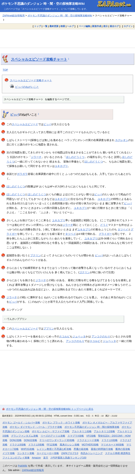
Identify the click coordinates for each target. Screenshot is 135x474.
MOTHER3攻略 (90, 444)
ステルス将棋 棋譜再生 (117, 453)
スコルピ (64, 336)
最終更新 (54, 26)
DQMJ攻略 (15, 440)
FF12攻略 (52, 444)
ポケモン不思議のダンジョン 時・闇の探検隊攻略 (92, 427)
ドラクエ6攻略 (109, 440)
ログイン (128, 26)
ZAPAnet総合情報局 (13, 15)
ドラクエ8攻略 (18, 444)
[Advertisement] (67, 39)
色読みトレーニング (92, 453)
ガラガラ (22, 173)
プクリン (35, 255)
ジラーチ (36, 156)
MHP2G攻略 (27, 449)
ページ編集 (84, 26)
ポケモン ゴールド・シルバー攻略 (21, 422)
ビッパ (14, 114)
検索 (62, 26)
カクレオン (121, 140)
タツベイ (123, 229)
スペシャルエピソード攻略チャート (39, 59)
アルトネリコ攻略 (82, 431)
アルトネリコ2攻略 (104, 431)
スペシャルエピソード (25, 124)
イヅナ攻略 (8, 453)
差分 (105, 26)
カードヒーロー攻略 (48, 453)
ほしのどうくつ (75, 156)
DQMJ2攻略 (30, 440)
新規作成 (96, 26)
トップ (37, 26)
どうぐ (104, 224)
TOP (5, 69)
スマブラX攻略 (76, 435)
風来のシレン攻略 (69, 444)
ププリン (48, 328)
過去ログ (114, 26)
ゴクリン (84, 272)
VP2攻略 (91, 435)
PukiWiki (22, 465)
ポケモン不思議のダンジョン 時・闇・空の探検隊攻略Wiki (43, 3)
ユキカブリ (61, 165)
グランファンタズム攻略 (24, 435)
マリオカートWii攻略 (112, 444)
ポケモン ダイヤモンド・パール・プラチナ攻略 (36, 427)
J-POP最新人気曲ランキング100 (68, 457)
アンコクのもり (101, 336)
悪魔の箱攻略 (81, 449)
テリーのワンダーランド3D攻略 (57, 440)
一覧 (45, 26)
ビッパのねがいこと (27, 86)
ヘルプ (70, 26)
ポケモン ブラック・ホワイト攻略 (61, 422)
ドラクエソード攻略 (88, 440)
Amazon (36, 457)
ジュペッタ (79, 336)
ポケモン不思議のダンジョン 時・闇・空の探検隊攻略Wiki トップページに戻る (49, 409)
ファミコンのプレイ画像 (16, 457)
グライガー (105, 233)
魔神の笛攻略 (122, 449)
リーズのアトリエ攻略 (53, 435)
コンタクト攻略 (25, 453)
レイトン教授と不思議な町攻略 (54, 449)
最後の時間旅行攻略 (102, 449)
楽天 (45, 457)
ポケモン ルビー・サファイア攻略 (50, 431)
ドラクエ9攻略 (36, 444)
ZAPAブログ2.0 (69, 453)
